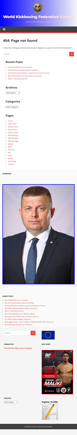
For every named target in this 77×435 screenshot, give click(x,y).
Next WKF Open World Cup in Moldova (18, 330)
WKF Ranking (13, 141)
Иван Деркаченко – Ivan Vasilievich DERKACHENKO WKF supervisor (29, 327)
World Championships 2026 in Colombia (23, 75)
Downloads (12, 167)
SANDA (10, 149)
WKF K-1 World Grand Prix (17, 84)
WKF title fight (13, 147)
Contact (11, 170)
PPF (9, 158)
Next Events (12, 135)
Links (10, 161)
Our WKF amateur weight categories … (18, 325)
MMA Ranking (13, 144)
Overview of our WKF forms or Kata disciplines (21, 322)
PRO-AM (11, 155)
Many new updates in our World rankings (20, 319)
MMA (10, 152)
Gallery (10, 164)
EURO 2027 (12, 129)
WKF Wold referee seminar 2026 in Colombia (25, 81)
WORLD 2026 (13, 132)
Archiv (10, 126)
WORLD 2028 (13, 138)
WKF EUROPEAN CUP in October (20, 73)
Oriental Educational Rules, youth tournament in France (28, 78)
